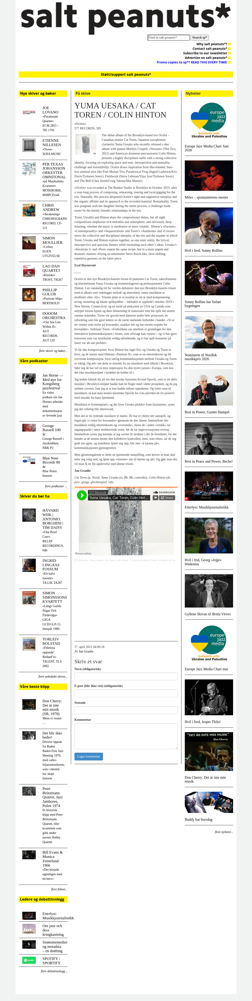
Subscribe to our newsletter (207, 53)
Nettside (80, 703)
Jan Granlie (86, 651)
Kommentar (83, 719)
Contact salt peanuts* (212, 48)
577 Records (81, 560)
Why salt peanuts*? (213, 44)
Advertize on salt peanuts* (208, 57)
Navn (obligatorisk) (88, 669)
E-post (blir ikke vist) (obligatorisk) (99, 686)
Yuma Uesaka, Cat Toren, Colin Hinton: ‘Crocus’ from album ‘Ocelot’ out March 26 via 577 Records (139, 560)
